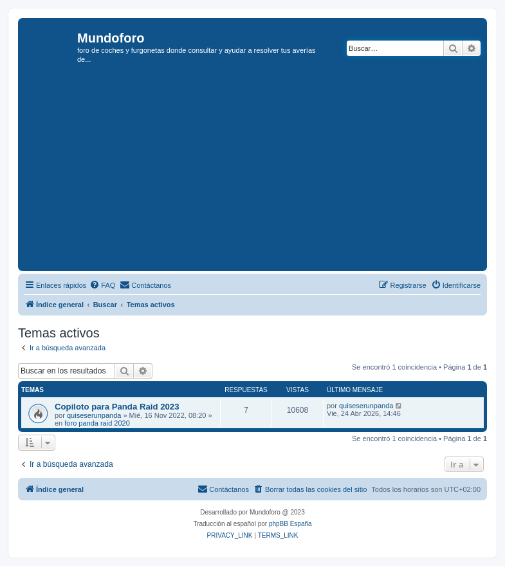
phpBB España (290, 523)
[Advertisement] (263, 171)
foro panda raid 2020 (97, 423)
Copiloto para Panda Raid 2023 (117, 406)
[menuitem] (102, 285)
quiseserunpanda (94, 415)
